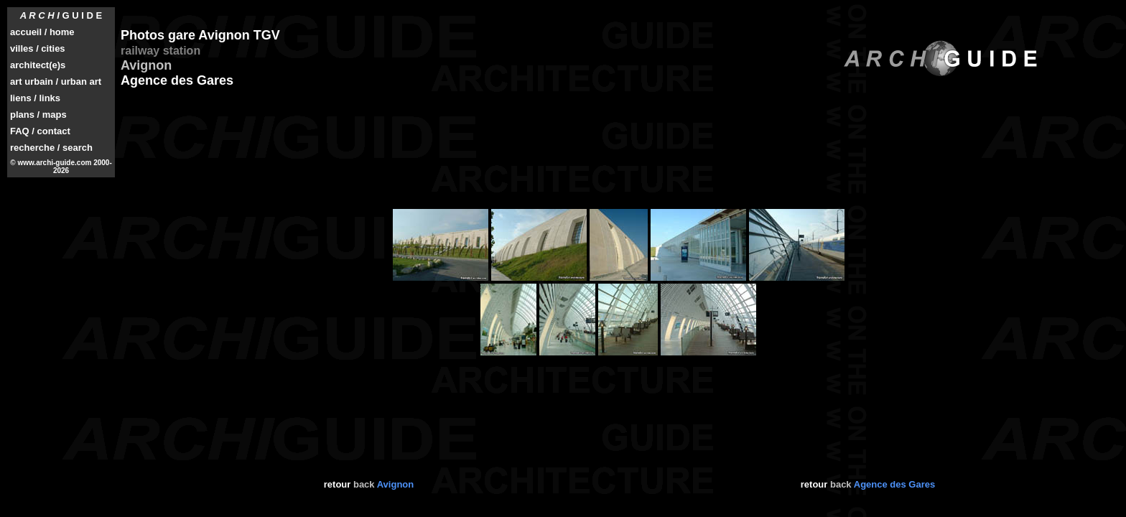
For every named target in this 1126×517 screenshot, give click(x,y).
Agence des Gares (894, 484)
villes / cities (37, 48)
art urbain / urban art (55, 81)
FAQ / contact (40, 131)
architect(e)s (37, 65)
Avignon (395, 484)
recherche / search (51, 147)
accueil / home (42, 32)
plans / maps (38, 114)
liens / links (35, 98)
